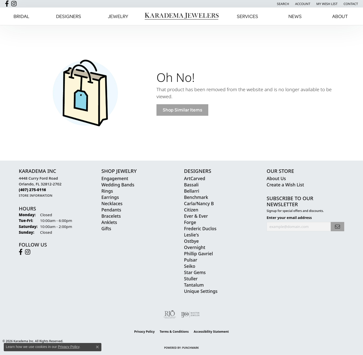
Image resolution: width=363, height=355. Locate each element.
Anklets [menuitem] (109, 222)
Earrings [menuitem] (110, 197)
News (295, 16)
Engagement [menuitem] (114, 178)
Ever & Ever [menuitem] (196, 216)
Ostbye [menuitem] (191, 241)
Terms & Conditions (174, 331)
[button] (282, 4)
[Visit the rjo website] (169, 314)
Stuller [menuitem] (191, 279)
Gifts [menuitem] (106, 228)
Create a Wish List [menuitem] (285, 185)
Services (247, 16)
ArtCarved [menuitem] (194, 178)
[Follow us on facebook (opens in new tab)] (7, 4)
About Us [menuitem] (276, 178)
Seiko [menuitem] (189, 266)
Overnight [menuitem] (194, 247)
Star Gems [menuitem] (195, 272)
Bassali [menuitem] (191, 185)
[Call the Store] (32, 189)
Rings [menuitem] (107, 191)
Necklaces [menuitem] (111, 203)
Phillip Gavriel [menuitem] (198, 254)
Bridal (21, 16)
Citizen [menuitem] (191, 210)
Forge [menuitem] (190, 222)
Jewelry (118, 16)
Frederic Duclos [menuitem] (200, 228)
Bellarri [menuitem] (191, 191)
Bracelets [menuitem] (111, 216)
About (340, 16)
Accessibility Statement (211, 331)
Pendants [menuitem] (111, 210)
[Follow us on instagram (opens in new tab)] (14, 4)
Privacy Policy (144, 331)
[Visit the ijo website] (190, 314)
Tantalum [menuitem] (194, 285)
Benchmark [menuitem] (196, 197)
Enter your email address (289, 217)
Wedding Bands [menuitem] (117, 185)
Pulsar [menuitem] (190, 260)
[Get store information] (36, 195)
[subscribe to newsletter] (337, 226)
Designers (68, 16)
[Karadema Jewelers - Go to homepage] (181, 16)
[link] (350, 4)
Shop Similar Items (182, 110)
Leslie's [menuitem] (191, 235)
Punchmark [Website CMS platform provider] (190, 347)
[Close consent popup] (97, 346)
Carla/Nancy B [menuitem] (199, 203)
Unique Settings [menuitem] (201, 291)
